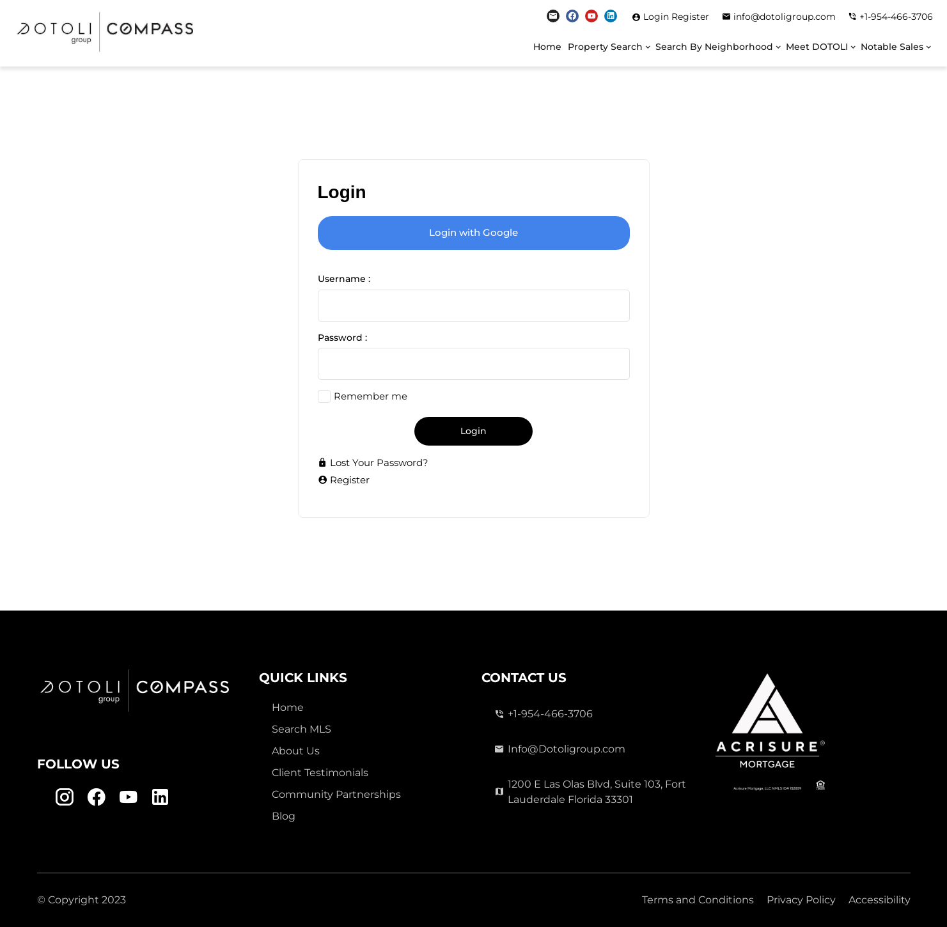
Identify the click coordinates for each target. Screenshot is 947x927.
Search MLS (301, 729)
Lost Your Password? (373, 462)
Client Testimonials (320, 773)
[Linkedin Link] (610, 16)
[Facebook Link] (572, 16)
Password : (342, 337)
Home (547, 46)
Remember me (370, 396)
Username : (344, 278)
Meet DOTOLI (817, 46)
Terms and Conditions (698, 900)
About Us (296, 751)
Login (657, 16)
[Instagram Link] (553, 16)
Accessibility (880, 900)
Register (690, 16)
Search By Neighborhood (714, 46)
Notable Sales (892, 46)
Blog (283, 816)
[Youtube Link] (591, 16)
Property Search (605, 46)
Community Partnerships (336, 794)
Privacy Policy (801, 900)
